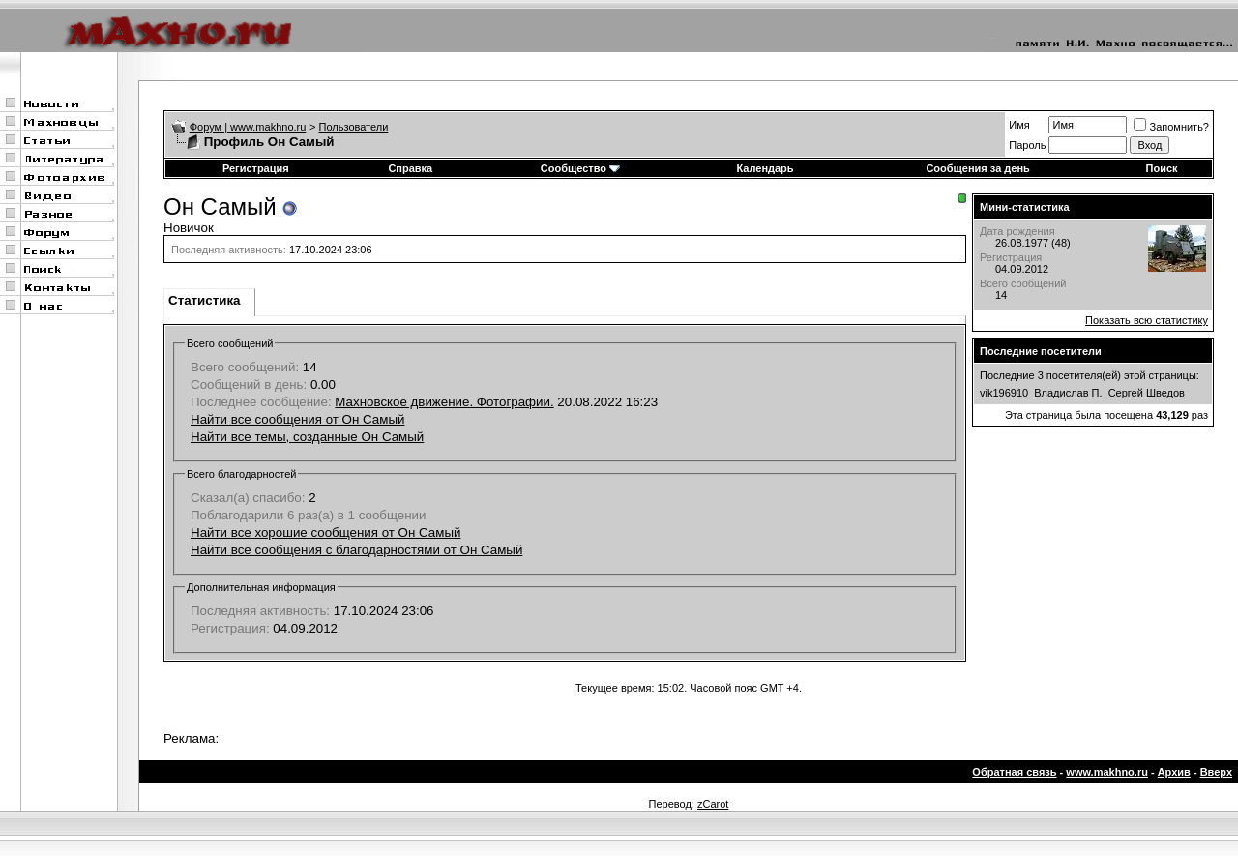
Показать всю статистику (1146, 320)
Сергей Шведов (1146, 392)
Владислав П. (1068, 392)
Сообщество (580, 168)
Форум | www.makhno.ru (248, 127)
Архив (1174, 772)
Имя (1019, 125)
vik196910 (1004, 392)
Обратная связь (1014, 772)
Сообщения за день (977, 168)
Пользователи (354, 127)
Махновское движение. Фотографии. (444, 402)
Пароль (1027, 145)
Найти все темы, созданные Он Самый (307, 436)
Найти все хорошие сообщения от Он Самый (325, 532)
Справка (410, 168)
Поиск (1162, 168)
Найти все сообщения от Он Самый (297, 419)
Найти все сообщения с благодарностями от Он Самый (356, 550)
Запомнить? (1171, 127)
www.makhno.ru (1107, 772)
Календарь (764, 168)
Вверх (1216, 772)
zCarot (712, 804)
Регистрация (255, 168)
